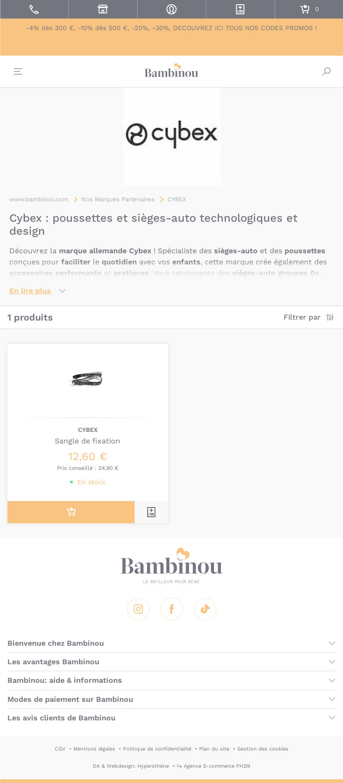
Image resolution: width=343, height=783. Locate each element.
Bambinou (172, 70)
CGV (60, 749)
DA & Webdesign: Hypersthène (131, 766)
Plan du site (214, 749)
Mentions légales (94, 749)
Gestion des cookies (262, 749)
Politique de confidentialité (157, 749)
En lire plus (30, 290)
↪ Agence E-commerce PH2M (213, 766)
